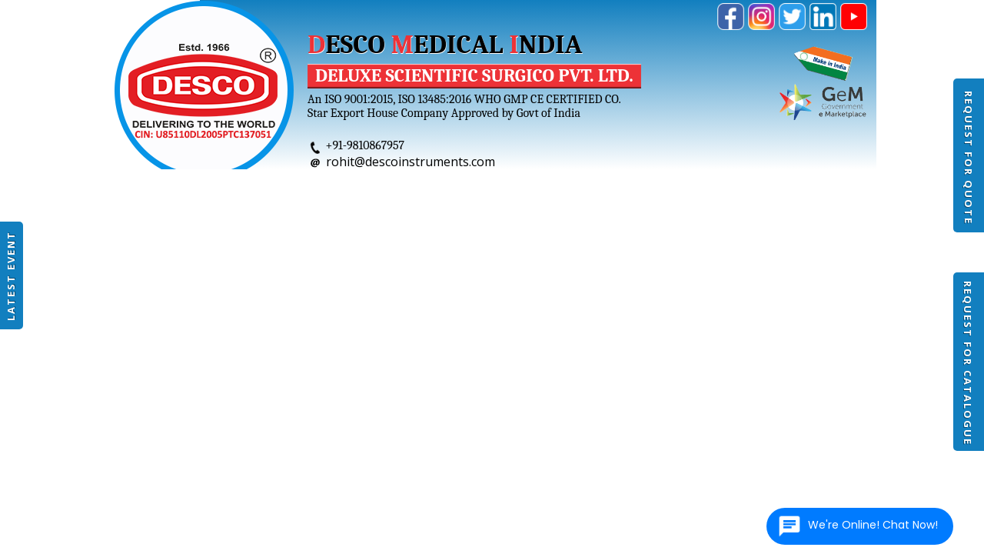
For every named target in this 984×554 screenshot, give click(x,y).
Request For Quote (969, 158)
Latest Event (11, 276)
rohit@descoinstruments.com (410, 161)
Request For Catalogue (968, 363)
